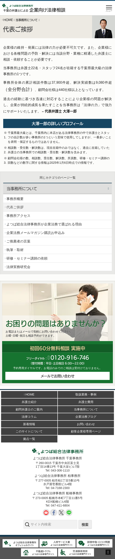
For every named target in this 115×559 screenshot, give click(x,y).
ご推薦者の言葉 (18, 241)
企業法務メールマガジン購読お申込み (35, 233)
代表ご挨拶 (15, 207)
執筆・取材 (15, 250)
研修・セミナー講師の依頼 (27, 258)
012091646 (70, 357)
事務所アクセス (18, 215)
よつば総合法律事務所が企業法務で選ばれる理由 (44, 224)
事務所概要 (15, 199)
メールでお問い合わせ (58, 376)
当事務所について (22, 188)
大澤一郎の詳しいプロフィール (57, 123)
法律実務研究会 (18, 267)
